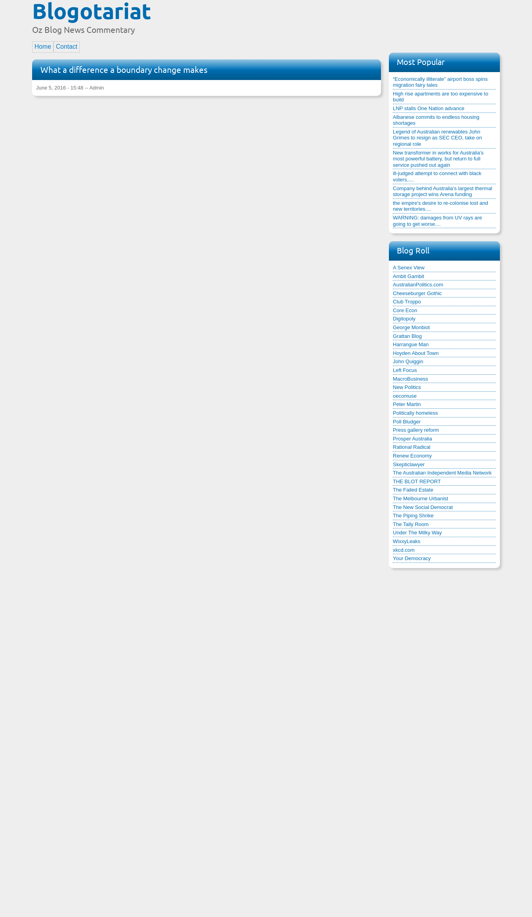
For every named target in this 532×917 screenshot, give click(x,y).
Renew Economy (412, 456)
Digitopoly (404, 319)
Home (42, 46)
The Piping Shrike (413, 516)
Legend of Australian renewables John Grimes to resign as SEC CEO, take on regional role (437, 138)
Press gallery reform (416, 430)
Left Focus (405, 370)
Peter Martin (407, 404)
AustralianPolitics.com (418, 285)
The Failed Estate (413, 490)
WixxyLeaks (406, 541)
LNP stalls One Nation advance (428, 108)
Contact (66, 46)
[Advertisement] (355, 21)
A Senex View (409, 268)
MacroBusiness (410, 379)
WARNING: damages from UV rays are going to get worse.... (437, 221)
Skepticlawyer (409, 464)
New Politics (407, 387)
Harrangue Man (411, 344)
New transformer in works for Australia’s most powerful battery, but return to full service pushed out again (438, 159)
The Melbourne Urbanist (420, 498)
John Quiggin (408, 361)
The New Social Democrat (423, 507)
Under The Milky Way (417, 533)
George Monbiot (411, 327)
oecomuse (405, 396)
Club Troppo (407, 302)
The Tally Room (411, 524)
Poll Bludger (407, 422)
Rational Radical (412, 447)
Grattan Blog (407, 336)
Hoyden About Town (415, 353)
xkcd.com (404, 550)
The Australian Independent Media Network (442, 473)
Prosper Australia (412, 439)
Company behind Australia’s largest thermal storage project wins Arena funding (442, 191)
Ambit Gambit (408, 276)
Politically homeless (415, 413)
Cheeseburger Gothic (417, 293)
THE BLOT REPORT (417, 481)
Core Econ (405, 310)
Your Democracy (412, 558)
